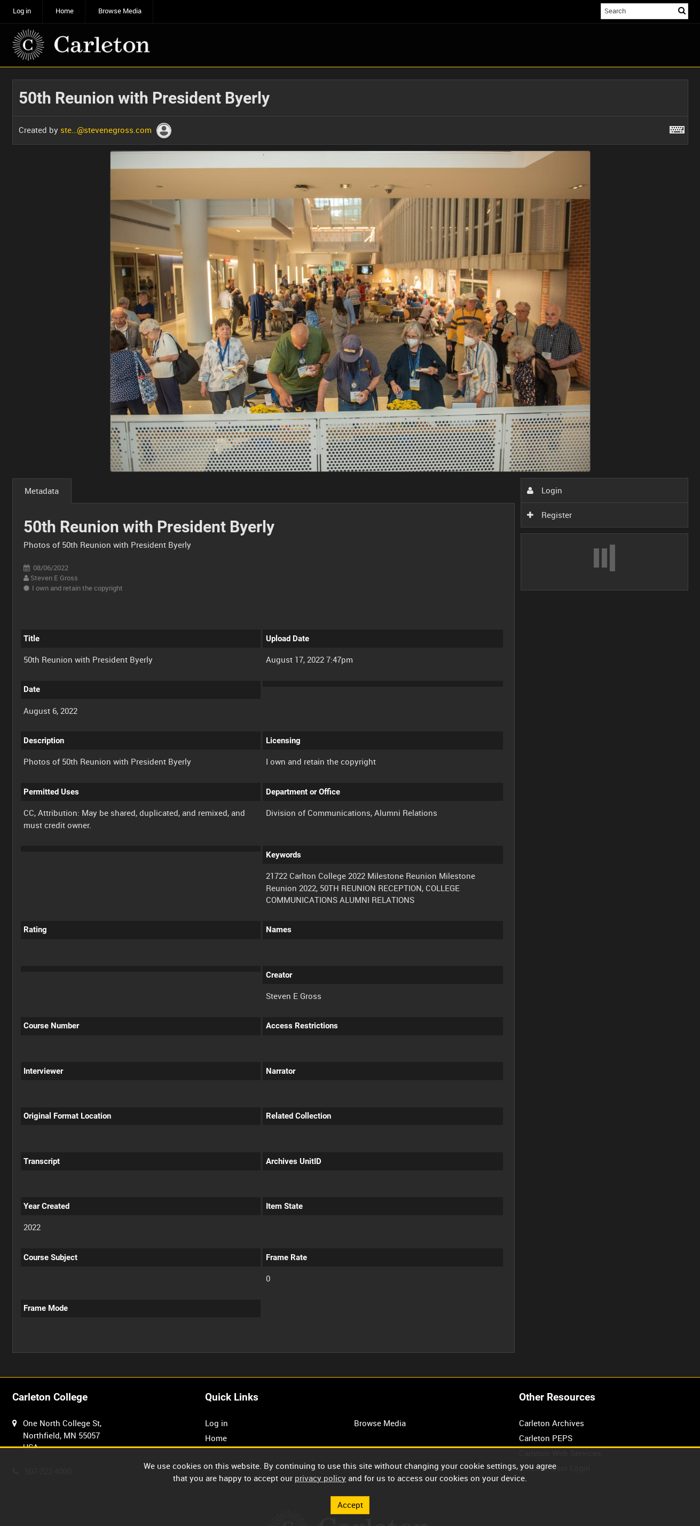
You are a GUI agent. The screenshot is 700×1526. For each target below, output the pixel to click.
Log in (22, 10)
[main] (350, 722)
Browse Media (119, 10)
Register (549, 514)
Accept (350, 1504)
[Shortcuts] (677, 127)
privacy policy (320, 1478)
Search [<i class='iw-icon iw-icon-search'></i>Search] (682, 10)
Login (544, 490)
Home (65, 10)
